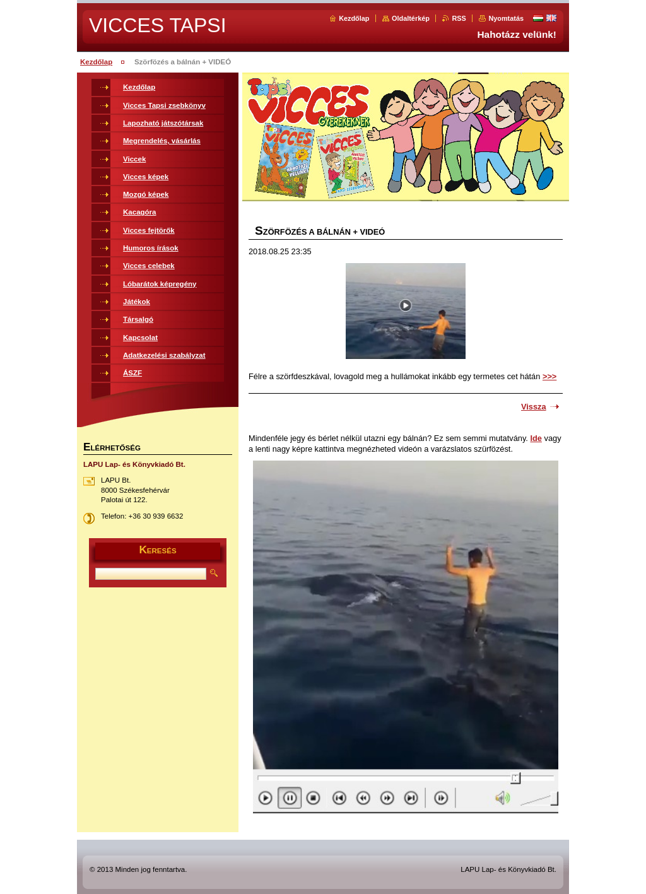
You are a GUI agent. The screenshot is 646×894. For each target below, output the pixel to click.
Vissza (533, 406)
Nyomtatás (506, 18)
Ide (536, 438)
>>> (549, 376)
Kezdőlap (354, 18)
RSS (459, 18)
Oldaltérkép (411, 18)
